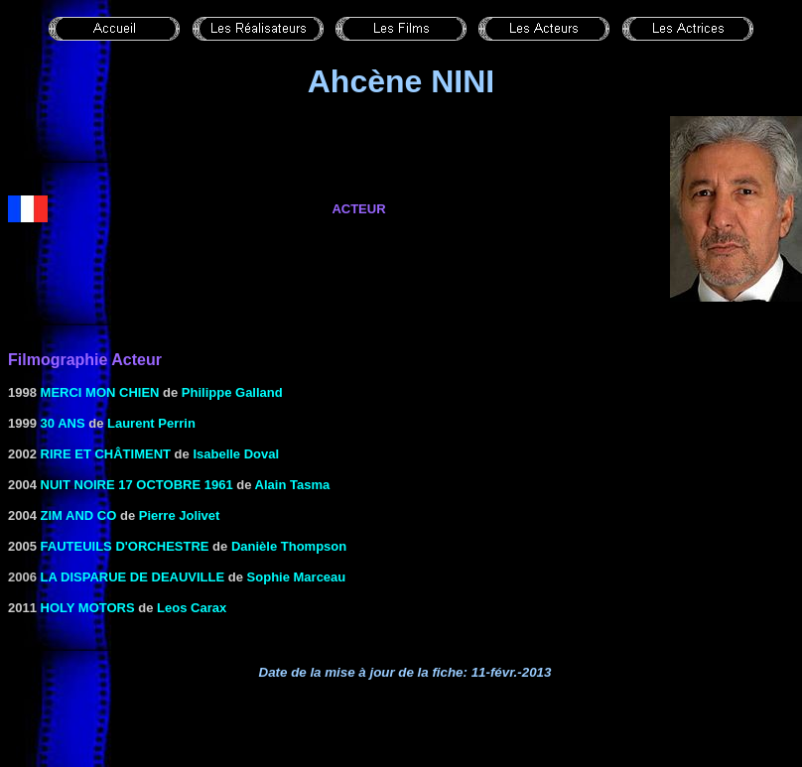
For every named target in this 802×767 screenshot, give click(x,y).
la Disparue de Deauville (133, 577)
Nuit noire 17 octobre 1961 (137, 484)
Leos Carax (191, 607)
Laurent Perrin (151, 423)
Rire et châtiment (106, 454)
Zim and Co (79, 515)
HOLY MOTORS (88, 607)
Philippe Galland (232, 392)
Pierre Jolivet (179, 515)
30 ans (63, 423)
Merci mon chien (100, 392)
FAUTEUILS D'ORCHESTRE (125, 546)
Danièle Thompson (288, 546)
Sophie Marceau (296, 577)
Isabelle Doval (236, 454)
